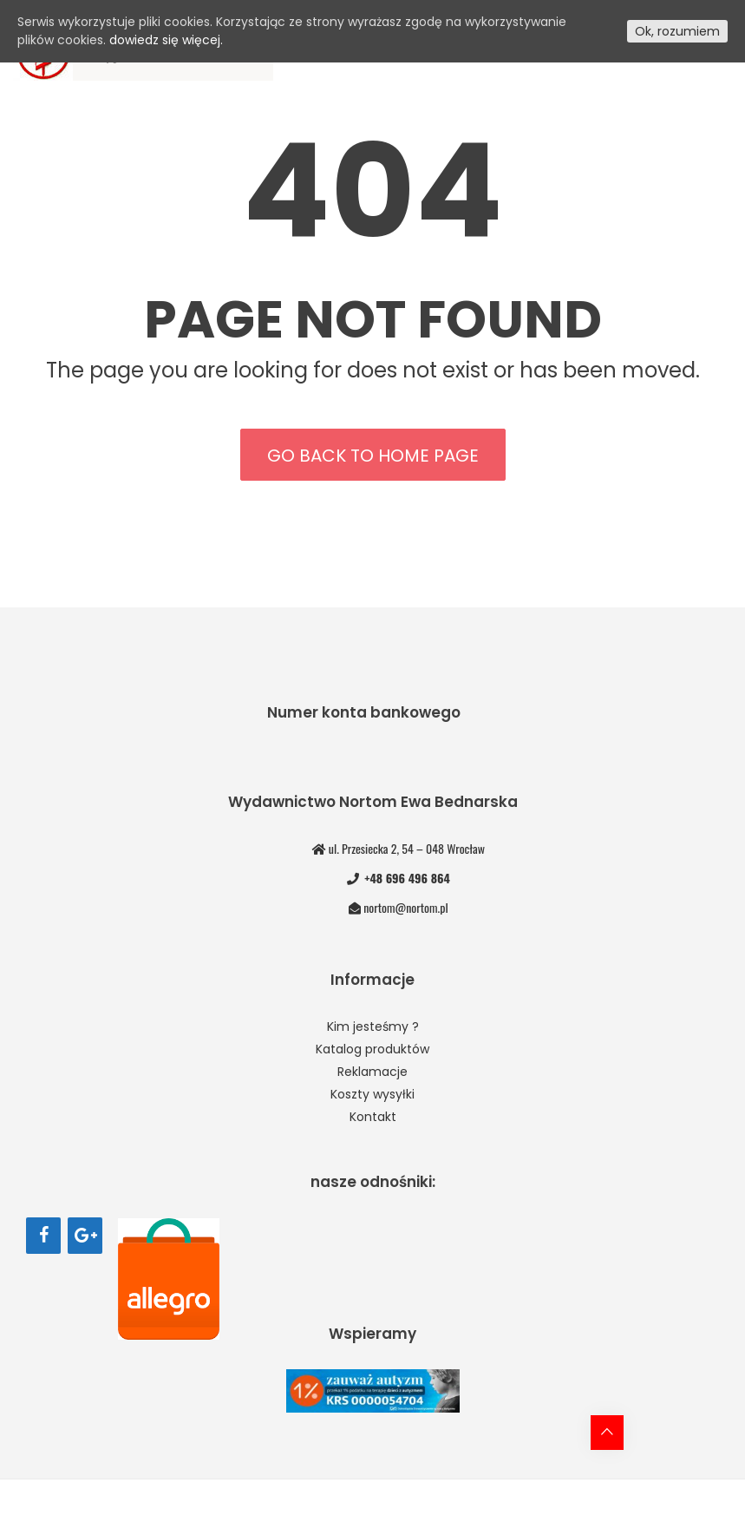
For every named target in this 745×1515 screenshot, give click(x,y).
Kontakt (373, 1116)
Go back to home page (373, 455)
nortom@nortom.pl (405, 907)
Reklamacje (372, 1071)
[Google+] (85, 1235)
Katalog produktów (372, 1049)
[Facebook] (43, 1235)
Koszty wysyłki (372, 1094)
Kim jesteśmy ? (373, 1026)
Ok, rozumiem (677, 31)
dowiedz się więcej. (166, 40)
